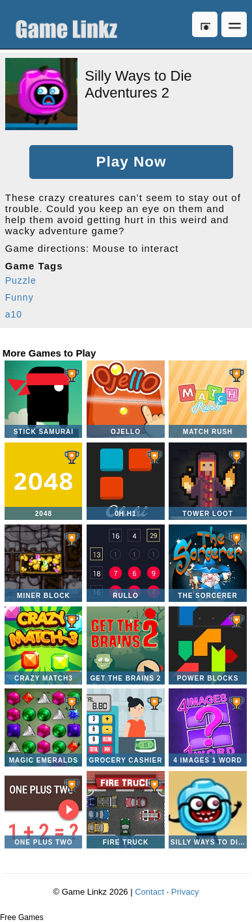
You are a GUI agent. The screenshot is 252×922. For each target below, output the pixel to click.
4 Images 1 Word (207, 727)
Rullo (125, 563)
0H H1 (125, 481)
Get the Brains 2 (125, 645)
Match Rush (207, 399)
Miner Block (43, 563)
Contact (149, 892)
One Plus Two (43, 809)
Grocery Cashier (125, 727)
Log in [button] (204, 24)
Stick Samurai (43, 399)
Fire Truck (125, 809)
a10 (13, 314)
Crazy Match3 (43, 645)
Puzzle (20, 280)
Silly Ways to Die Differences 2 (207, 809)
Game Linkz (69, 24)
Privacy (185, 892)
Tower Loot (207, 481)
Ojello (125, 399)
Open (234, 24)
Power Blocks (207, 645)
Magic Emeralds (43, 727)
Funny (19, 297)
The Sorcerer (207, 563)
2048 (43, 481)
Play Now (131, 162)
